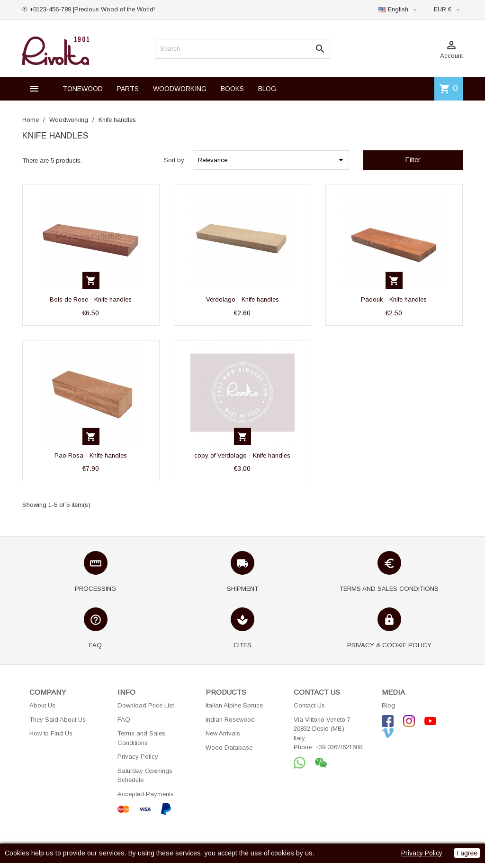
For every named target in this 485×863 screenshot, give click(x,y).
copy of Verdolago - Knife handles (242, 455)
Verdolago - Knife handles (242, 299)
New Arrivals (223, 733)
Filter (413, 160)
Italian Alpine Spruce (234, 705)
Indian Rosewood (230, 719)
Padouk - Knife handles (394, 299)
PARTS (128, 88)
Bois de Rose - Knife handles (91, 299)
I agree (467, 853)
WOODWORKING (180, 88)
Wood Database (229, 747)
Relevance (272, 159)
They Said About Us (57, 719)
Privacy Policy (137, 756)
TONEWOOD (83, 88)
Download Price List (145, 705)
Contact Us (309, 705)
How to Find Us (50, 733)
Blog (388, 705)
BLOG (267, 88)
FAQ (123, 719)
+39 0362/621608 (338, 747)
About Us (42, 705)
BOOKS (232, 88)
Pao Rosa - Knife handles (90, 455)
